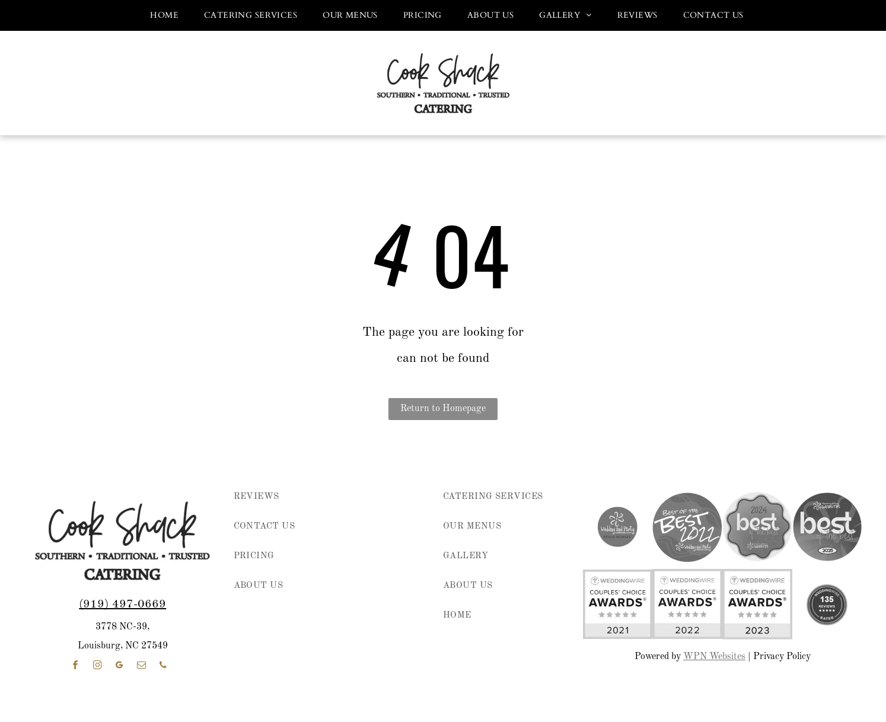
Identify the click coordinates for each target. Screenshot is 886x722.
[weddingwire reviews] (827, 604)
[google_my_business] (119, 667)
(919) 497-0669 (122, 604)
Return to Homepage (443, 409)
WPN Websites (714, 656)
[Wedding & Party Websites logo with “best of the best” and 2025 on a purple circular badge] (827, 526)
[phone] (163, 667)
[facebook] (75, 667)
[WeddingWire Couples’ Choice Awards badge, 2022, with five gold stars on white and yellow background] (687, 604)
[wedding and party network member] (618, 526)
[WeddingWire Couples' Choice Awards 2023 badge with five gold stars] (757, 604)
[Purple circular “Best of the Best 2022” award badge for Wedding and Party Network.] (687, 526)
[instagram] (97, 667)
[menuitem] (160, 15)
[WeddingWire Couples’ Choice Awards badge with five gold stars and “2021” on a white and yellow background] (618, 604)
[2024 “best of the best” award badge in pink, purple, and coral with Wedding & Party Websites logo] (757, 526)
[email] (141, 667)
